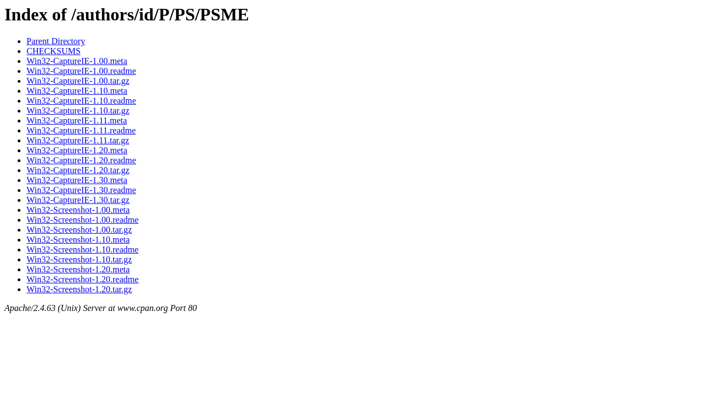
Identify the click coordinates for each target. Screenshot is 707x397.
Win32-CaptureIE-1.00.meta (77, 61)
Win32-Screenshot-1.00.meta (78, 209)
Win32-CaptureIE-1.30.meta (77, 180)
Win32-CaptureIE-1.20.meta (77, 150)
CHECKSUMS (54, 51)
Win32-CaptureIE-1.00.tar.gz (78, 80)
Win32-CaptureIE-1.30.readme (81, 190)
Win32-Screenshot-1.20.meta (78, 269)
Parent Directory (56, 41)
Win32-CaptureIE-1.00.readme (81, 71)
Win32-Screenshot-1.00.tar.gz (79, 229)
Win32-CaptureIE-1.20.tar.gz (78, 170)
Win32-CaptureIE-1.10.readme (81, 100)
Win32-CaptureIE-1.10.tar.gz (78, 110)
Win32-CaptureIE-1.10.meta (77, 90)
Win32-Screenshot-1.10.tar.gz (79, 259)
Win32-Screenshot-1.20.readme (83, 279)
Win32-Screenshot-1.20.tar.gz (79, 289)
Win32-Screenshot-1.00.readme (83, 219)
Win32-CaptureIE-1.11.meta (77, 120)
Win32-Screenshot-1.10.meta (78, 239)
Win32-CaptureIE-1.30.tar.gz (78, 200)
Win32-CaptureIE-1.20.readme (81, 160)
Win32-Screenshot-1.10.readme (83, 249)
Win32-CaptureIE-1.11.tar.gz (78, 140)
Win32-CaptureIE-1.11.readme (81, 130)
